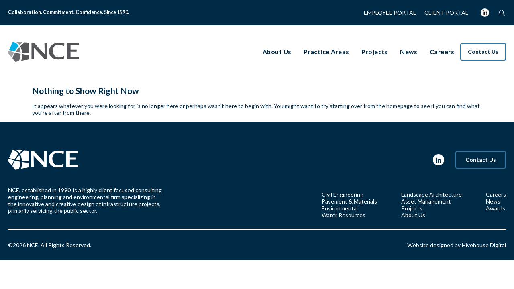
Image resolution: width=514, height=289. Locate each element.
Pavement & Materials (349, 201)
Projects (411, 208)
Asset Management (426, 201)
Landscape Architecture (431, 194)
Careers (496, 194)
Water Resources (343, 215)
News (493, 201)
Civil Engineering (342, 194)
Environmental (340, 208)
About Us (413, 215)
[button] (502, 12)
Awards (495, 208)
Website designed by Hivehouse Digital (456, 245)
